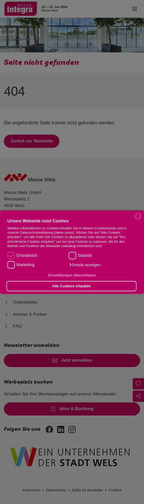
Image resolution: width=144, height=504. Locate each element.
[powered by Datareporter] (138, 219)
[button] (85, 265)
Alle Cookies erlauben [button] (71, 286)
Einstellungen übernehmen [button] (72, 275)
